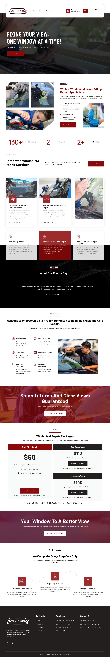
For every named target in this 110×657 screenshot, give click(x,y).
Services (49, 11)
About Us (41, 11)
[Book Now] (68, 11)
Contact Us (57, 11)
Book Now (74, 10)
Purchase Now (30, 491)
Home (35, 11)
